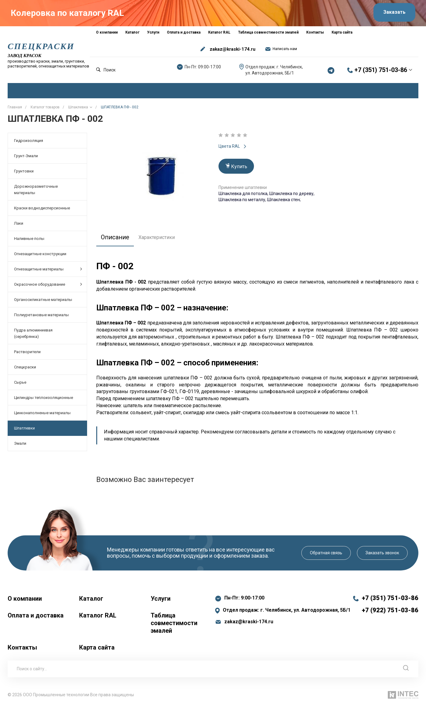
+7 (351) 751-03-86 (380, 70)
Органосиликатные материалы (43, 299)
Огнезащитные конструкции (40, 253)
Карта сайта (97, 647)
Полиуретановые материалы (41, 314)
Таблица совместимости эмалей (174, 622)
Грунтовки (24, 170)
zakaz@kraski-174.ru (232, 49)
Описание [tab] (115, 237)
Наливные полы (29, 238)
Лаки (18, 223)
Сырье (20, 382)
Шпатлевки (24, 427)
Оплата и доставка (36, 615)
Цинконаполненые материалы (42, 412)
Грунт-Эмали (26, 155)
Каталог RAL (97, 615)
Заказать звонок (382, 552)
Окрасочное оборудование (48, 284)
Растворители (27, 351)
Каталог (91, 598)
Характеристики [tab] (156, 237)
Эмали (20, 443)
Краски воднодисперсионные (42, 207)
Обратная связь (326, 552)
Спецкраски (25, 366)
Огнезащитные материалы (48, 269)
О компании (25, 598)
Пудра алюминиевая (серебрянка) (33, 333)
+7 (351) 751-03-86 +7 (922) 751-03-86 (390, 604)
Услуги (161, 598)
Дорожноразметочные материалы (36, 189)
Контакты (22, 647)
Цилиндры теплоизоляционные (43, 397)
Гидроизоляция (28, 140)
